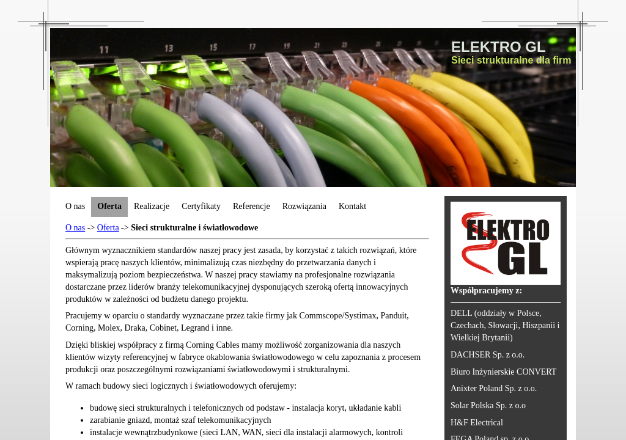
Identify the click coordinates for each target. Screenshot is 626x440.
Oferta (108, 227)
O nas (75, 227)
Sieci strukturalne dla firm (511, 60)
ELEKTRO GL (498, 46)
